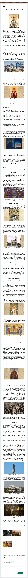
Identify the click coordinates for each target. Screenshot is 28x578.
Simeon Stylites (12, 318)
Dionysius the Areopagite (13, 39)
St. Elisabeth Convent (22, 525)
